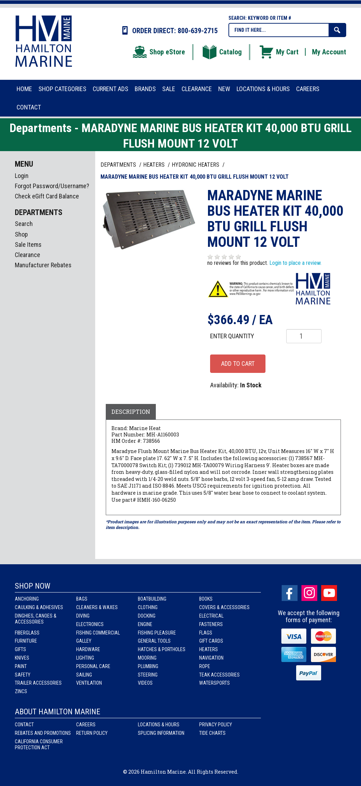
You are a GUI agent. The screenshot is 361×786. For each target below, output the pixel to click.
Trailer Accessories (38, 683)
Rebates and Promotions (43, 733)
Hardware (88, 649)
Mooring (147, 658)
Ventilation (89, 683)
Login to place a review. (295, 263)
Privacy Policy (215, 724)
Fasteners (211, 624)
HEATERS (154, 164)
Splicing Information (161, 733)
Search (24, 223)
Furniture (26, 641)
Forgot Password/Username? (52, 186)
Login (22, 175)
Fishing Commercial (98, 633)
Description (130, 411)
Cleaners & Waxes (97, 607)
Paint (21, 666)
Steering (148, 675)
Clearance (27, 254)
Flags (205, 633)
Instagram (309, 593)
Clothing (148, 607)
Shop (21, 234)
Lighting (85, 658)
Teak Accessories (219, 675)
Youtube (329, 593)
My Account (329, 52)
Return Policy (92, 733)
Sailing (84, 675)
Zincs (21, 691)
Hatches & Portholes (161, 649)
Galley (83, 641)
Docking (146, 616)
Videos (145, 683)
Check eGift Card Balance (47, 196)
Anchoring (27, 599)
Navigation (211, 658)
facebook (290, 593)
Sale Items (28, 244)
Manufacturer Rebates (43, 265)
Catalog (222, 52)
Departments (118, 164)
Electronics (90, 624)
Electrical (211, 616)
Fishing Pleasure (157, 633)
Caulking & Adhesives (39, 607)
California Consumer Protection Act (39, 744)
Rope (204, 666)
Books (206, 599)
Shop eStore (158, 52)
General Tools (154, 641)
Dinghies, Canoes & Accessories (35, 619)
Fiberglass (27, 633)
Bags (81, 599)
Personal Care (93, 666)
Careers (86, 724)
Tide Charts (212, 733)
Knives (22, 658)
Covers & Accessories (224, 607)
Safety (22, 675)
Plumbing (148, 666)
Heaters (208, 649)
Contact (24, 724)
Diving (83, 616)
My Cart (278, 52)
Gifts (20, 649)
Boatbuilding (152, 599)
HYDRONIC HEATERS (196, 164)
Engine (145, 624)
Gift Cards (211, 641)
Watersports (214, 683)
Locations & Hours (158, 724)
